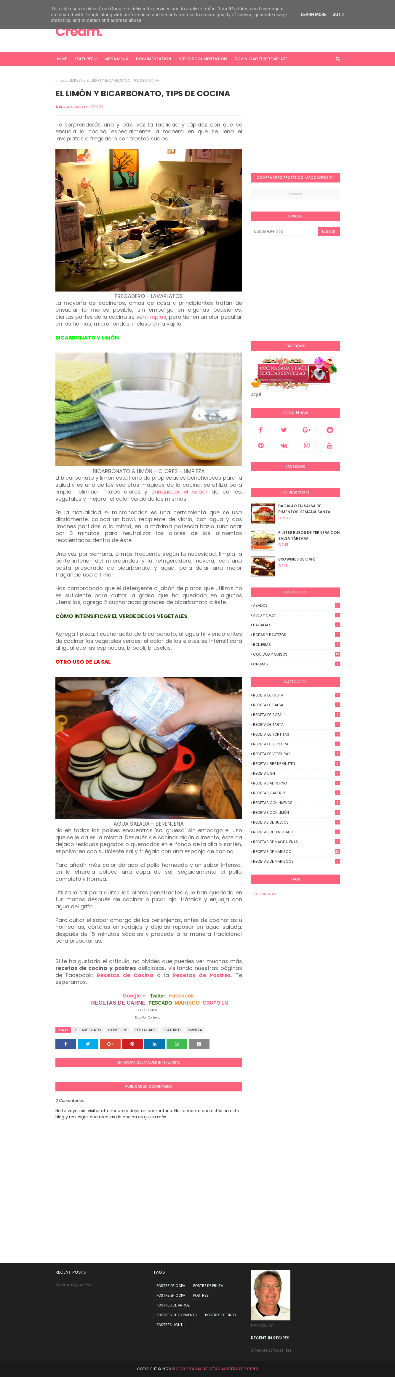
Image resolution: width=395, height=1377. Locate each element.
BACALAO (296, 624)
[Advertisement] (301, 119)
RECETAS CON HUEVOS (296, 802)
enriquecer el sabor (179, 491)
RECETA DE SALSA (296, 704)
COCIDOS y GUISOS (296, 654)
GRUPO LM (215, 1002)
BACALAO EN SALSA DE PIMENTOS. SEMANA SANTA (304, 509)
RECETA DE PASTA (296, 695)
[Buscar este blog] (284, 231)
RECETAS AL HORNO (296, 783)
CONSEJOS (117, 1029)
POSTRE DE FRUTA (208, 1285)
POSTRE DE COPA (170, 1285)
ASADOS (296, 605)
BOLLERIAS (296, 644)
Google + (133, 996)
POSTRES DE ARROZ (173, 1305)
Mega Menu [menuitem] (116, 59)
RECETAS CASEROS (296, 792)
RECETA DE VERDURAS (296, 753)
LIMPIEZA (76, 80)
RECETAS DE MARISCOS (296, 861)
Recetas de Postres (201, 975)
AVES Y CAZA (296, 615)
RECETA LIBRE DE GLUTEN (296, 763)
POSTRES (201, 1295)
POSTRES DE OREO (220, 1314)
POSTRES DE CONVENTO (176, 1314)
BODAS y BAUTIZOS (296, 634)
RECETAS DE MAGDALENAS (296, 841)
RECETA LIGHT (296, 773)
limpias (156, 317)
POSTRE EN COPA (170, 1295)
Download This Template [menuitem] (261, 59)
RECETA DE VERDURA (296, 744)
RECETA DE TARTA (296, 724)
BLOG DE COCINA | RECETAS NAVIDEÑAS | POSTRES (215, 1368)
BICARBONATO (88, 1029)
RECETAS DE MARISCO (296, 851)
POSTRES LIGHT (169, 1324)
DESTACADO (145, 1029)
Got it (338, 14)
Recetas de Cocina (125, 975)
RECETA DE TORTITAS (296, 734)
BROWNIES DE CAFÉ (296, 559)
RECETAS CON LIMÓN (296, 812)
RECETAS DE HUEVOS (296, 822)
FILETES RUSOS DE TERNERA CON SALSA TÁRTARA (309, 535)
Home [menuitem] (61, 59)
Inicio (60, 80)
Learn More (314, 14)
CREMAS (296, 664)
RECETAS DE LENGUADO (296, 832)
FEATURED (172, 1029)
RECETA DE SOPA (296, 714)
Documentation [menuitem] (153, 59)
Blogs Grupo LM (74, 106)
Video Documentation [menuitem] (203, 59)
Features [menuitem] (84, 59)
